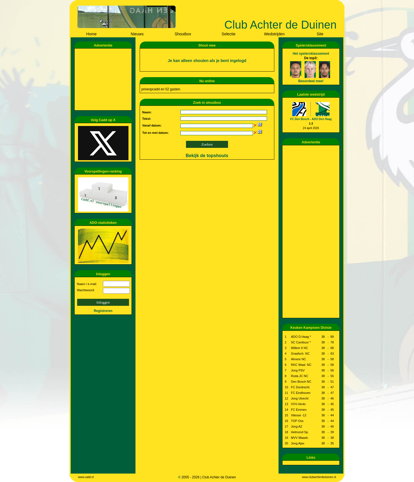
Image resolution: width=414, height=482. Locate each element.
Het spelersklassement (311, 54)
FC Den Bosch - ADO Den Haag (311, 119)
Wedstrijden (274, 34)
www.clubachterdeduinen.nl (319, 477)
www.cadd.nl (86, 477)
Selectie (229, 34)
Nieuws (137, 34)
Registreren (103, 311)
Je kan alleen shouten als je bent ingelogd (207, 60)
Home (91, 34)
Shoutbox (182, 34)
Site (320, 34)
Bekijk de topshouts (207, 155)
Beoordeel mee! (310, 81)
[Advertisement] (104, 79)
